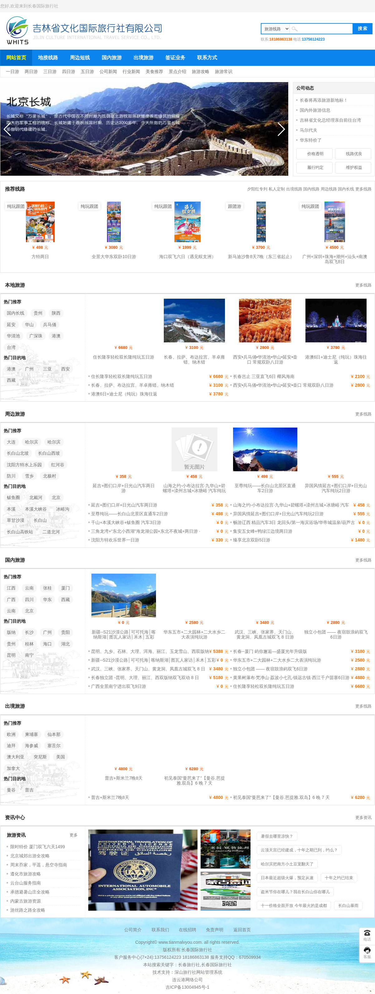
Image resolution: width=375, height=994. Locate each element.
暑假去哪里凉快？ (277, 836)
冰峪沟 (62, 509)
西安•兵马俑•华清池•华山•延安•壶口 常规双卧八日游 (265, 360)
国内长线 (346, 189)
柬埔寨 (31, 734)
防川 (11, 475)
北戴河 (35, 497)
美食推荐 (154, 71)
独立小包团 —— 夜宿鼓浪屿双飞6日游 (336, 634)
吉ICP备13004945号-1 (187, 987)
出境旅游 (143, 57)
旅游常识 (223, 71)
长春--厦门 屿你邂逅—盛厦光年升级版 (270, 651)
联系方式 (207, 57)
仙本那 (54, 734)
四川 (29, 599)
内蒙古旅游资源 (25, 901)
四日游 (68, 71)
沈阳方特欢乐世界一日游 (115, 539)
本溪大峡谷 (36, 509)
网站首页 (16, 57)
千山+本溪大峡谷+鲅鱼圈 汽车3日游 (126, 522)
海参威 (31, 745)
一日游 (12, 71)
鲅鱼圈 (13, 497)
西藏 (11, 380)
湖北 (65, 643)
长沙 (29, 632)
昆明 (11, 655)
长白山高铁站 (20, 531)
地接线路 (48, 57)
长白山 (40, 520)
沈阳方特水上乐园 (24, 464)
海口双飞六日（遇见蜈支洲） (187, 256)
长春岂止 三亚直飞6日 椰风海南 (264, 376)
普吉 (29, 789)
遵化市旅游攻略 (25, 873)
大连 (11, 441)
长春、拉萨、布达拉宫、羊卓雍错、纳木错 (194, 360)
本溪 (11, 509)
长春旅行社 (189, 964)
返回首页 (242, 929)
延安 (11, 324)
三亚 (47, 368)
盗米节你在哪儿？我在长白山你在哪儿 (295, 891)
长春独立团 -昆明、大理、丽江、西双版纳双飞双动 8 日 (145, 677)
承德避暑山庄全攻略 (30, 891)
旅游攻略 (200, 71)
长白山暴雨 (348, 905)
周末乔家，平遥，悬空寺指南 (38, 864)
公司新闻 (108, 71)
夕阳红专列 (257, 189)
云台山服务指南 (25, 882)
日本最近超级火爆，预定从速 (287, 877)
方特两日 (40, 256)
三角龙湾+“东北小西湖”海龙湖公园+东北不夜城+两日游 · (145, 531)
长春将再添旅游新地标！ (324, 100)
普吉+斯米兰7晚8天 (124, 778)
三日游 (49, 71)
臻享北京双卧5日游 (251, 539)
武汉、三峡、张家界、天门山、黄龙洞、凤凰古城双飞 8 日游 (265, 634)
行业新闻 (131, 71)
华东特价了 (311, 140)
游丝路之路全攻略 (27, 910)
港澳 (56, 335)
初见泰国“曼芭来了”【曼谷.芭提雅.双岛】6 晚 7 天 (194, 781)
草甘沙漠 (15, 520)
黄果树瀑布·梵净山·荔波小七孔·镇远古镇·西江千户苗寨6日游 (291, 677)
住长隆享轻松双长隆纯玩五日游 (123, 357)
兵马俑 (49, 324)
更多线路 (363, 189)
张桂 (47, 587)
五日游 (87, 71)
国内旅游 (112, 57)
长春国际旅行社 (43, 5)
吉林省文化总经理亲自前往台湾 (330, 120)
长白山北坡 (18, 453)
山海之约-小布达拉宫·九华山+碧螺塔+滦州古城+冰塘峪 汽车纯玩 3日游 (194, 490)
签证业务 (175, 57)
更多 (74, 835)
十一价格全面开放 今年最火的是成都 (294, 905)
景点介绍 (177, 71)
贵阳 (65, 632)
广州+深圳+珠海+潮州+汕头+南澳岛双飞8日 (335, 259)
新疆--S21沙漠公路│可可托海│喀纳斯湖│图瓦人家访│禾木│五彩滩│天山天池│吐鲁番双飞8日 (124, 636)
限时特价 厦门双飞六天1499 (37, 846)
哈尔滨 (31, 441)
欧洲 (11, 734)
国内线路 (311, 189)
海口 (47, 643)
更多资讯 (363, 817)
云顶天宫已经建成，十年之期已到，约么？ (299, 850)
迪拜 (11, 745)
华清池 (13, 335)
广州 (29, 368)
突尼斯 (40, 756)
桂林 (29, 643)
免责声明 (214, 929)
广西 (11, 599)
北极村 (49, 475)
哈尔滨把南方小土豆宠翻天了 (287, 864)
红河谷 (57, 464)
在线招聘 (187, 929)
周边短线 (80, 57)
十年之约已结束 (339, 877)
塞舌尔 (54, 745)
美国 (60, 756)
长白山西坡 (49, 453)
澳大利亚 (15, 756)
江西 (11, 587)
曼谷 (11, 789)
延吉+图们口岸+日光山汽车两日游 (123, 488)
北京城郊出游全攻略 (30, 855)
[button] (139, 172)
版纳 (11, 632)
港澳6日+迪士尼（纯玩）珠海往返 (336, 360)
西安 (65, 368)
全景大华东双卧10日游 (114, 256)
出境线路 (294, 189)
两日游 (31, 71)
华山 (29, 324)
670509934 (250, 957)
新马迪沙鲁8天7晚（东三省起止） (261, 256)
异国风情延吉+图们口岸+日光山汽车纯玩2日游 (336, 488)
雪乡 (29, 475)
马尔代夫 (308, 130)
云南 (29, 587)
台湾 (11, 347)
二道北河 (51, 531)
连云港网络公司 (187, 979)
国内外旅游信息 (315, 110)
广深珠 (35, 335)
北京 (56, 497)
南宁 (29, 655)
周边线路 (329, 189)
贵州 (38, 313)
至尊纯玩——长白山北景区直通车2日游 (265, 488)
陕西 (56, 313)
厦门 (65, 587)
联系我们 (160, 929)
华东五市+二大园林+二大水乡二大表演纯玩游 (194, 634)
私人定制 (277, 189)
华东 (47, 599)
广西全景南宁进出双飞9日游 (118, 686)
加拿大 (13, 768)
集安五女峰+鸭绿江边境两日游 (262, 531)
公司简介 (133, 929)
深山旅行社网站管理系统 (198, 972)
